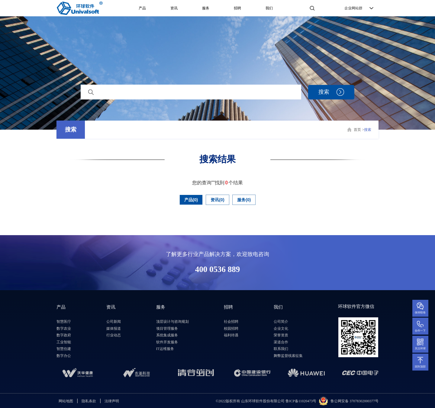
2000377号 (370, 401)
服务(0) (249, 199)
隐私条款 (89, 401)
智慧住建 (63, 349)
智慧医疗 (63, 321)
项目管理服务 (167, 328)
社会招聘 (231, 321)
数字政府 (63, 335)
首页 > (359, 130)
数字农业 (63, 328)
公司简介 (281, 321)
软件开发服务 (167, 342)
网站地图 (66, 401)
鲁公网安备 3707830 (346, 401)
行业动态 (113, 335)
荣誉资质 (281, 335)
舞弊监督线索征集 (288, 356)
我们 (269, 8)
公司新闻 (113, 321)
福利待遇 (231, 335)
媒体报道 (113, 328)
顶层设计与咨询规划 (172, 321)
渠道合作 (281, 342)
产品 (142, 8)
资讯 (174, 8)
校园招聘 (231, 328)
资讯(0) (217, 199)
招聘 (237, 8)
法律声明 (112, 401)
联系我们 (281, 349)
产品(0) (186, 199)
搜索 (70, 129)
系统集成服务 (167, 335)
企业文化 (281, 328)
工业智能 (63, 342)
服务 (205, 8)
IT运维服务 (165, 349)
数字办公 (63, 356)
